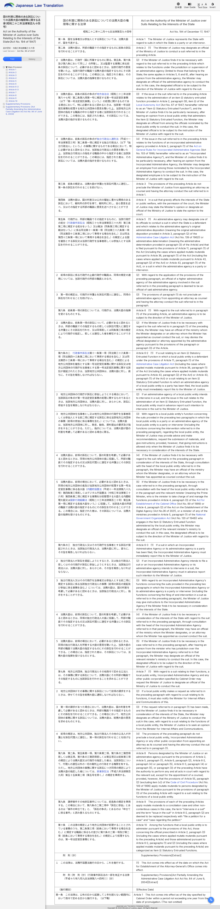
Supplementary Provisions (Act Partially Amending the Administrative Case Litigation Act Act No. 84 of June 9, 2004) (24, 110)
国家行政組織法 (78, 500)
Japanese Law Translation (34, 5)
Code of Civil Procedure (184, 782)
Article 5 (12, 81)
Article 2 (12, 72)
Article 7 (12, 92)
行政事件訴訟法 (76, 222)
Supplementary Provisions (18, 104)
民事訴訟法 (103, 771)
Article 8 (12, 95)
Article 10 (13, 101)
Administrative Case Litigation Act (155, 237)
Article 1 (12, 69)
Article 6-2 (14, 86)
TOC (12, 59)
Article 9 (12, 98)
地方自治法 (103, 94)
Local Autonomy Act (148, 104)
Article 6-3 (14, 89)
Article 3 (12, 75)
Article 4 (12, 78)
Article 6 (12, 84)
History (32, 59)
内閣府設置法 (94, 489)
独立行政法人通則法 (108, 138)
